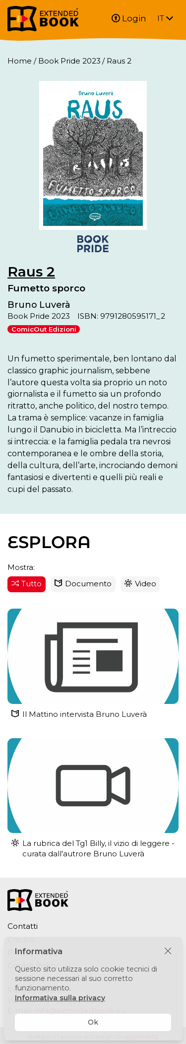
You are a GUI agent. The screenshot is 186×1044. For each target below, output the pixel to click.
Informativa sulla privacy (60, 997)
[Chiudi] (168, 951)
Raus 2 (31, 271)
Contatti (22, 926)
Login (129, 18)
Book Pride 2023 (69, 61)
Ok (93, 1022)
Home (19, 61)
